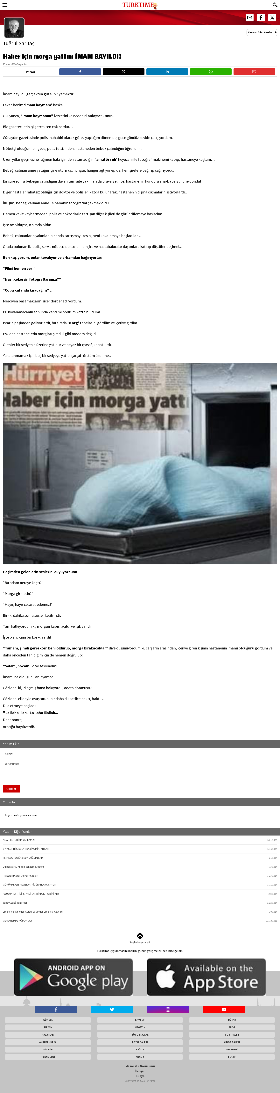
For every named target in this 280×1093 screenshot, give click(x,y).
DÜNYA (232, 1020)
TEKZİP (232, 1057)
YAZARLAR (48, 1034)
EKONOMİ (232, 1049)
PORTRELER (232, 1034)
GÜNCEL (48, 1020)
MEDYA (48, 1027)
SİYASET (140, 1020)
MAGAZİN (140, 1027)
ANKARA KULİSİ (48, 1042)
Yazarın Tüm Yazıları (260, 32)
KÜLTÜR (48, 1049)
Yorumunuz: (140, 771)
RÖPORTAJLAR (140, 1034)
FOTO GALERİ (140, 1042)
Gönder (11, 789)
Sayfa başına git (140, 938)
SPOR (232, 1027)
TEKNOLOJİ (48, 1057)
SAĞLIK (140, 1049)
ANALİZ (140, 1057)
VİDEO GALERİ (232, 1042)
